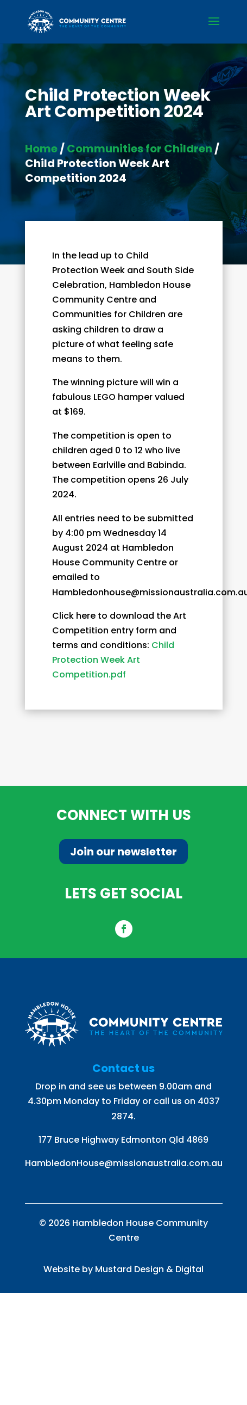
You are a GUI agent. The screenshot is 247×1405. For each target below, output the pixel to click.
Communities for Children (139, 148)
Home (41, 148)
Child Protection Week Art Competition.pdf (113, 660)
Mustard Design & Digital (149, 1269)
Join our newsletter (123, 851)
